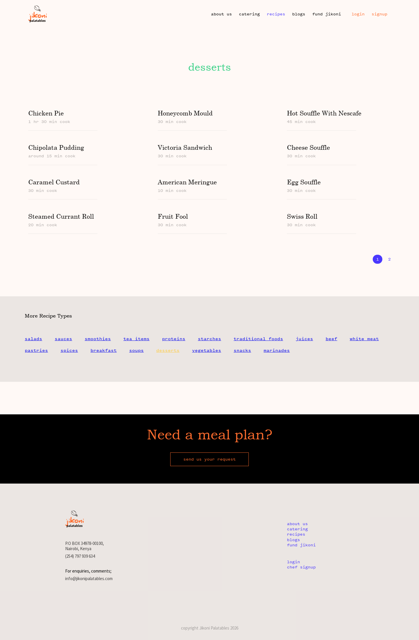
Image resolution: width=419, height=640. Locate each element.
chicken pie (46, 113)
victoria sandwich (184, 147)
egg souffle (303, 182)
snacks (242, 350)
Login (358, 14)
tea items (136, 338)
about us (221, 14)
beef (331, 338)
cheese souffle (308, 147)
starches (209, 338)
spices (69, 350)
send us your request (209, 459)
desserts (168, 350)
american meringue (186, 182)
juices (304, 338)
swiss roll (302, 216)
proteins (173, 338)
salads (33, 338)
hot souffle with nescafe (324, 113)
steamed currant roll (61, 216)
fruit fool (172, 216)
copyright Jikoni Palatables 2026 (209, 628)
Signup (379, 14)
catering (249, 14)
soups (136, 350)
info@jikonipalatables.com (89, 578)
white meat (364, 338)
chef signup (301, 567)
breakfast (103, 350)
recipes (276, 14)
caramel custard (54, 182)
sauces (63, 338)
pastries (36, 350)
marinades (277, 350)
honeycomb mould (184, 113)
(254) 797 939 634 (80, 556)
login (293, 561)
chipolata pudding (56, 147)
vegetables (206, 350)
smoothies (98, 338)
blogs (298, 14)
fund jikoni (326, 14)
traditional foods (258, 338)
